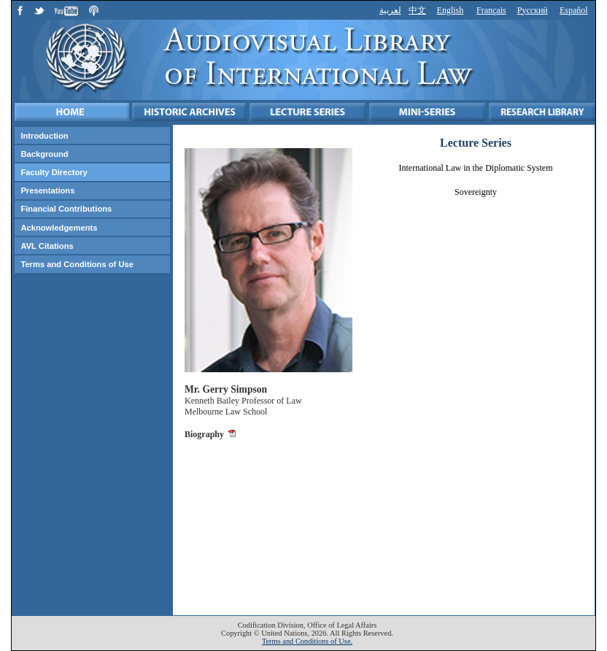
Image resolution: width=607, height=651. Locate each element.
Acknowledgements (58, 227)
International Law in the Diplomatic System (476, 168)
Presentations (47, 190)
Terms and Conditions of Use (77, 264)
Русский (532, 10)
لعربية (390, 10)
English (450, 10)
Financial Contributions (66, 208)
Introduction (44, 135)
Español (574, 10)
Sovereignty (476, 192)
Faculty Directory (53, 172)
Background (44, 154)
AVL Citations (46, 246)
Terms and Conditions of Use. (307, 641)
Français (491, 10)
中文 (417, 10)
